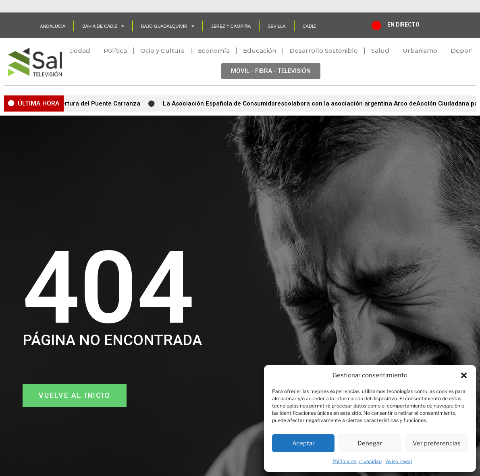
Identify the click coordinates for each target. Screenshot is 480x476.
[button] (464, 375)
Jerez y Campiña (231, 26)
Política (115, 50)
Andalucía (52, 26)
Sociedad (75, 50)
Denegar (369, 443)
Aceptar (303, 443)
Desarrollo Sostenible (323, 50)
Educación (259, 50)
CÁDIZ (309, 26)
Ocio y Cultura (162, 50)
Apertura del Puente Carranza (100, 103)
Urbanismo (420, 50)
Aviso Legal (399, 461)
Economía (214, 50)
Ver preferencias (437, 443)
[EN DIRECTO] (376, 25)
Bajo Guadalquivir (167, 26)
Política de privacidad (357, 461)
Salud (380, 50)
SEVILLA (277, 26)
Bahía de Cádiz (103, 26)
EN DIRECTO (403, 24)
